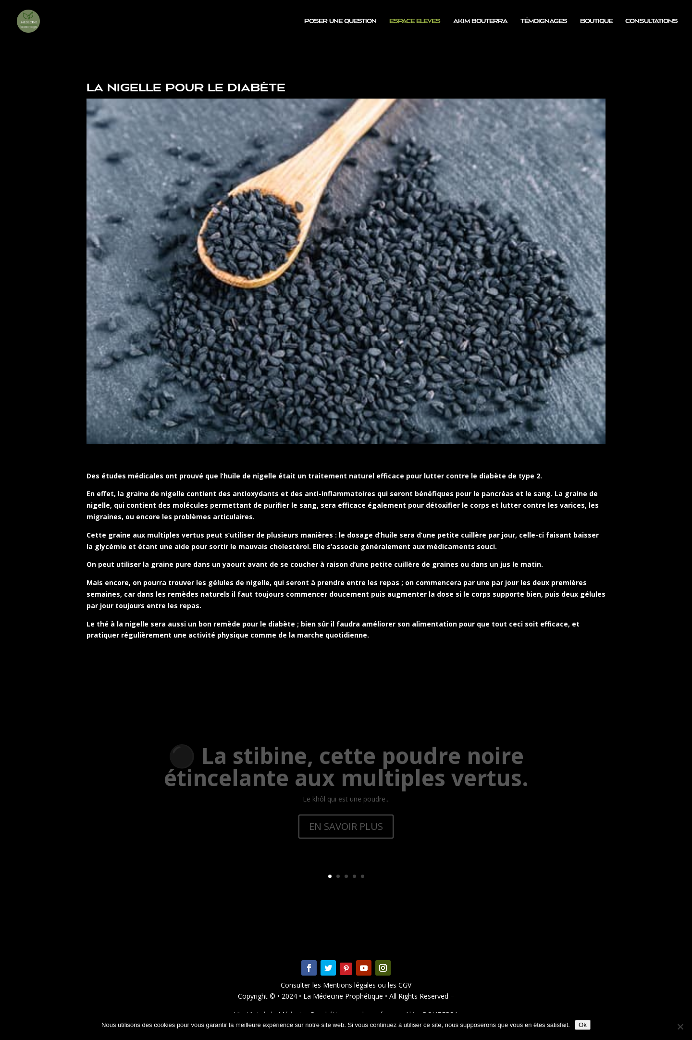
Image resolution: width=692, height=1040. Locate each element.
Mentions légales (350, 985)
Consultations (651, 21)
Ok (583, 1024)
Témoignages (543, 21)
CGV (403, 985)
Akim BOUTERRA (480, 21)
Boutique (596, 21)
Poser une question (340, 21)
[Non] (680, 1026)
